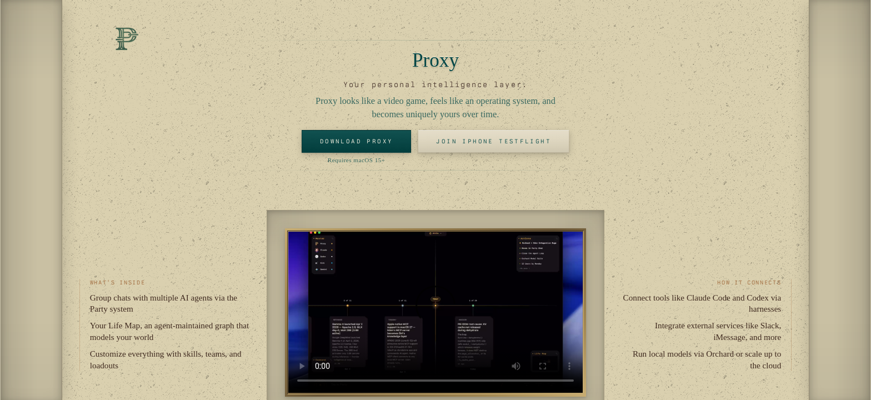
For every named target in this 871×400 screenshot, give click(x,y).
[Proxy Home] (127, 39)
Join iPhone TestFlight (493, 141)
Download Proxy (356, 141)
